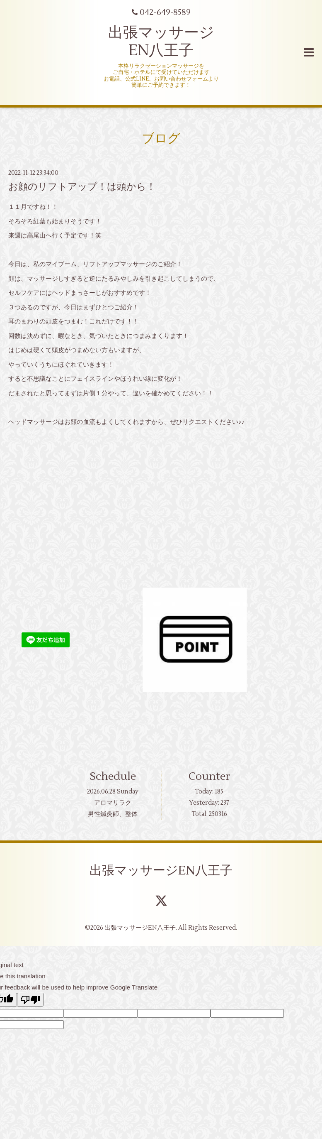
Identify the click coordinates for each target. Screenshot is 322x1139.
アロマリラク (112, 803)
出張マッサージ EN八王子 (161, 41)
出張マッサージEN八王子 (161, 870)
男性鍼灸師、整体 (113, 814)
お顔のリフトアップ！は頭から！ (82, 187)
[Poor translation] (30, 1000)
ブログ (161, 138)
